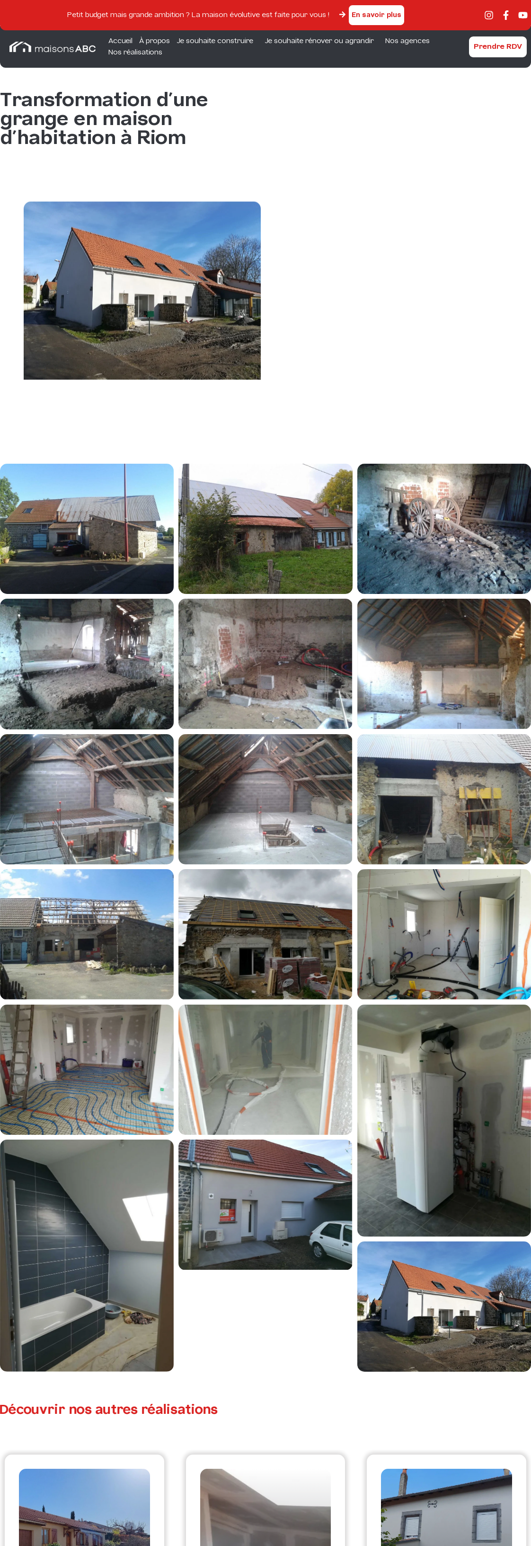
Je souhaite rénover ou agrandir (322, 41)
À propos (154, 41)
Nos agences (407, 41)
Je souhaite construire (217, 41)
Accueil (120, 41)
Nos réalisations (135, 52)
